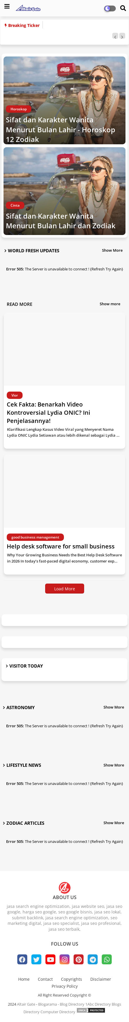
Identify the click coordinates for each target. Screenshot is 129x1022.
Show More (112, 250)
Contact (45, 979)
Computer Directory (57, 1011)
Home (24, 979)
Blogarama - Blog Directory (61, 1004)
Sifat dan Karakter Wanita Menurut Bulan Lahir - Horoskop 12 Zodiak (60, 129)
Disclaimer (100, 979)
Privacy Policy (65, 986)
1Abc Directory (98, 1004)
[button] (115, 36)
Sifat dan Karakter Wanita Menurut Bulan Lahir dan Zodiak (61, 221)
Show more (110, 303)
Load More (64, 588)
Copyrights (71, 979)
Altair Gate (26, 1004)
